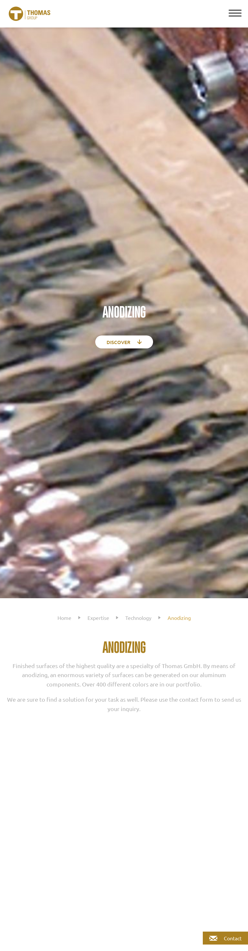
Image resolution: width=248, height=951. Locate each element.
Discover (124, 342)
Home (64, 617)
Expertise (98, 617)
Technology (138, 617)
